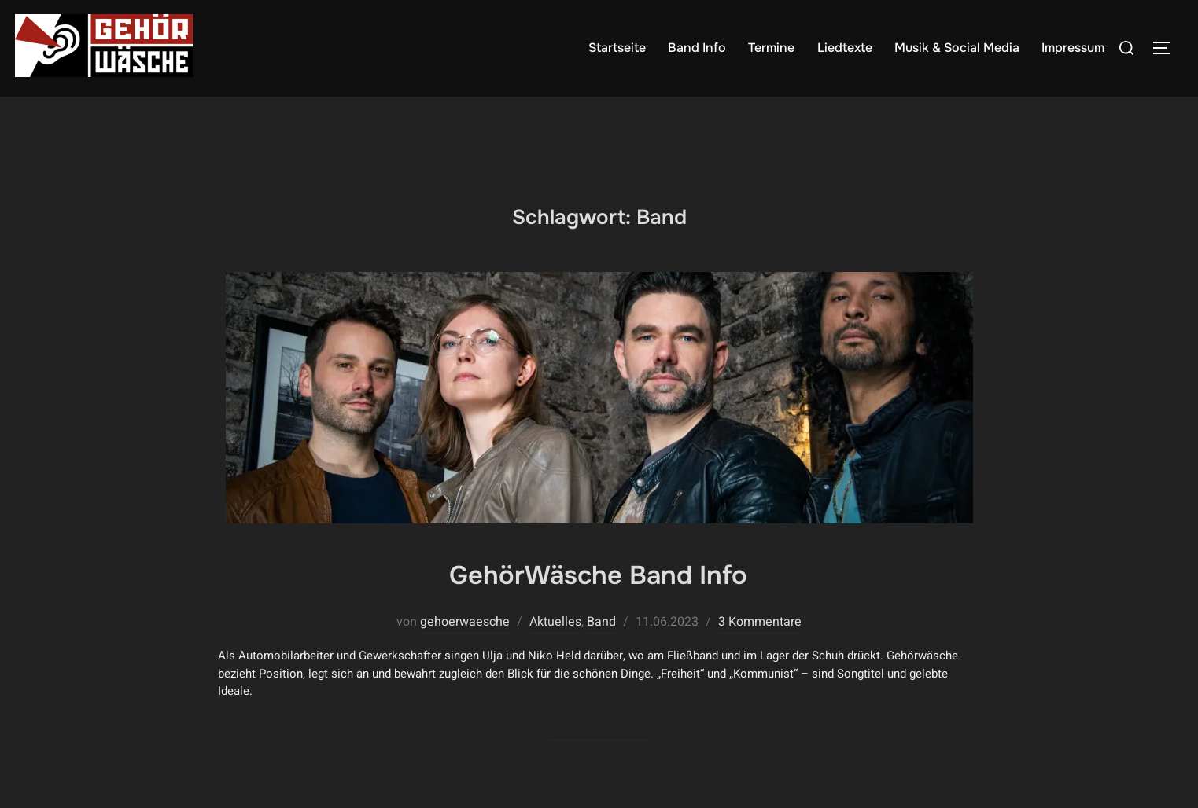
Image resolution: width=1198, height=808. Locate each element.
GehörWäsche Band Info (598, 603)
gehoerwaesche (465, 651)
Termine (772, 47)
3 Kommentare (760, 651)
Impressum (1072, 47)
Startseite (617, 47)
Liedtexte (844, 47)
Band (601, 651)
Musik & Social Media (956, 47)
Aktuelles (555, 651)
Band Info (698, 47)
